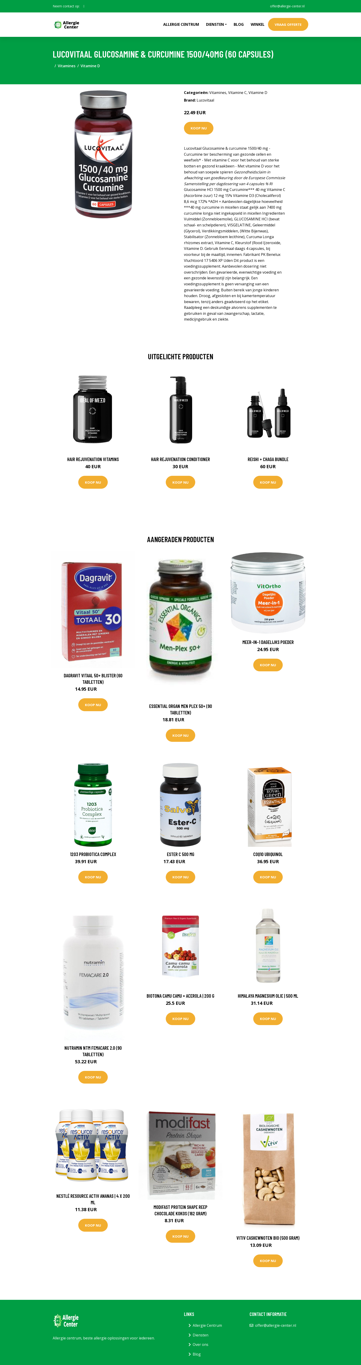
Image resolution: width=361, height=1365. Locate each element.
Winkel (258, 24)
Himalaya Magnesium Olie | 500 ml (268, 996)
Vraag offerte (288, 24)
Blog (239, 24)
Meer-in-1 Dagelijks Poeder (268, 642)
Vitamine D (90, 65)
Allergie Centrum (181, 24)
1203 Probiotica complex (93, 854)
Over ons (200, 1344)
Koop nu (199, 128)
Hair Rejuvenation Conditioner (180, 459)
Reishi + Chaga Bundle (268, 459)
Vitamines (67, 65)
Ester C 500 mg (180, 854)
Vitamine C (237, 92)
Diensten (200, 1335)
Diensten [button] (215, 24)
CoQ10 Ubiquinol (268, 854)
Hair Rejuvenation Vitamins (93, 459)
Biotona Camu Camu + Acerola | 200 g (180, 996)
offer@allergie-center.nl (287, 6)
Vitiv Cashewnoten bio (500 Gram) (268, 1238)
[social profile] (84, 6)
